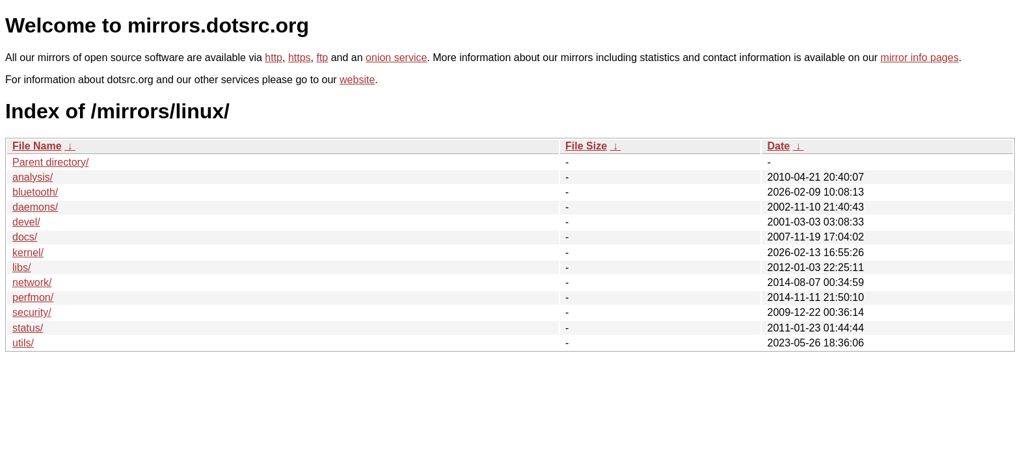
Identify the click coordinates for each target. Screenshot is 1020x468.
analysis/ (32, 177)
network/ (31, 282)
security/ (31, 312)
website (357, 79)
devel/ (26, 222)
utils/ (23, 342)
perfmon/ (32, 297)
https (299, 57)
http (273, 57)
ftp (322, 57)
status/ (27, 327)
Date (778, 145)
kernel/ (28, 252)
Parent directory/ (50, 162)
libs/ (21, 267)
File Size (586, 145)
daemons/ (35, 207)
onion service (396, 57)
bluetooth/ (35, 192)
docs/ (24, 236)
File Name (37, 145)
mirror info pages (920, 57)
